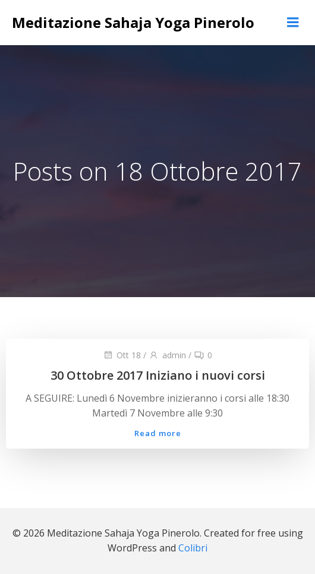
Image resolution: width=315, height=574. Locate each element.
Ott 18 (122, 355)
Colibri (192, 547)
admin (167, 355)
